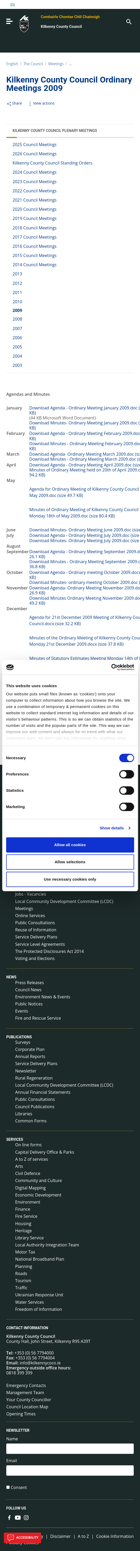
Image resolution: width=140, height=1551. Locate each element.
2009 (17, 310)
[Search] (128, 21)
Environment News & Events (42, 997)
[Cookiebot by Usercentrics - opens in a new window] (111, 667)
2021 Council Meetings (35, 200)
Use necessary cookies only (70, 879)
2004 (17, 356)
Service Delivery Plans (36, 937)
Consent (19, 1487)
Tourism (23, 1280)
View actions (40, 103)
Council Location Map (27, 1407)
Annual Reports (30, 1056)
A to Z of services (31, 1159)
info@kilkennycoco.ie (40, 1363)
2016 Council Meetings (35, 246)
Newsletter (25, 1071)
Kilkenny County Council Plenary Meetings (103, 63)
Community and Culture (38, 1180)
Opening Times (21, 1414)
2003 (17, 365)
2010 (17, 302)
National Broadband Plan (39, 1259)
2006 (17, 338)
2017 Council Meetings (35, 237)
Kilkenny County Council (61, 26)
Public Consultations (35, 923)
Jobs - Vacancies (30, 894)
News (11, 977)
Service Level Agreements (40, 944)
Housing (23, 1223)
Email (11, 1460)
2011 (17, 292)
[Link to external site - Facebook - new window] (9, 1517)
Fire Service (26, 1216)
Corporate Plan (29, 1049)
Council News (28, 990)
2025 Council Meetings (35, 144)
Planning (23, 1266)
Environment (27, 1202)
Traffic (21, 1288)
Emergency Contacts (26, 1385)
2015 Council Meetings (35, 255)
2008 (17, 319)
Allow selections (70, 862)
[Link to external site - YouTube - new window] (18, 1517)
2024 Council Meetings (35, 172)
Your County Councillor (28, 1400)
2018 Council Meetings (35, 228)
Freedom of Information (38, 1309)
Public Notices (29, 1004)
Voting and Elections (35, 958)
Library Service (29, 1238)
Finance (22, 1209)
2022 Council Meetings (35, 191)
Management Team (25, 1392)
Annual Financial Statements (42, 1092)
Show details (112, 828)
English (12, 63)
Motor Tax (25, 1252)
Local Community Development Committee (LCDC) (64, 901)
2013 (17, 274)
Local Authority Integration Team (47, 1245)
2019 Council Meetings (35, 218)
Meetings (56, 63)
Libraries (23, 1114)
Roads (21, 1273)
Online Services (30, 915)
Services (14, 1139)
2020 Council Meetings (35, 209)
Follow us (16, 1508)
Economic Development (38, 1195)
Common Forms (31, 1121)
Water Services (29, 1302)
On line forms (28, 1145)
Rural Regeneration (34, 1078)
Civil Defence (27, 1173)
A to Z (83, 1536)
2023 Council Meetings (35, 181)
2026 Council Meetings (35, 154)
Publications (19, 1037)
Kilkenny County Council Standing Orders (52, 163)
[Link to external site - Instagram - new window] (26, 1517)
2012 (17, 283)
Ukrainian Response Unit (39, 1295)
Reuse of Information (35, 930)
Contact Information (27, 1328)
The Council (33, 63)
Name (12, 1438)
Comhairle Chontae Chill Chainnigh (70, 17)
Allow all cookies (70, 845)
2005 (17, 347)
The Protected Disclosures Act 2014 (49, 951)
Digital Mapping (30, 1188)
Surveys (22, 1042)
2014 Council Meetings (35, 265)
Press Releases (29, 982)
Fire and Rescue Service (38, 1018)
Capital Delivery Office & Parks (44, 1152)
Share (14, 103)
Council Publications (34, 1107)
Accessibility (22, 1538)
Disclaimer (60, 1536)
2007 (17, 328)
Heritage (23, 1231)
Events (21, 1011)
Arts (19, 1166)
